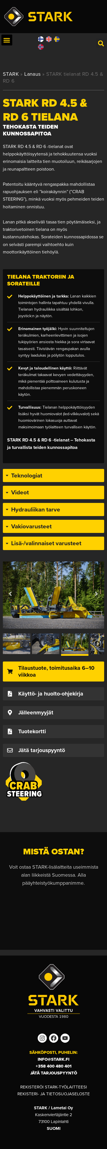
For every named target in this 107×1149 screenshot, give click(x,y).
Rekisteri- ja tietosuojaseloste (53, 1094)
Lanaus (32, 74)
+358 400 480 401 (54, 1066)
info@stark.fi (53, 1059)
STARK (11, 74)
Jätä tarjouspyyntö (53, 1073)
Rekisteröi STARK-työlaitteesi (53, 1087)
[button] (6, 40)
